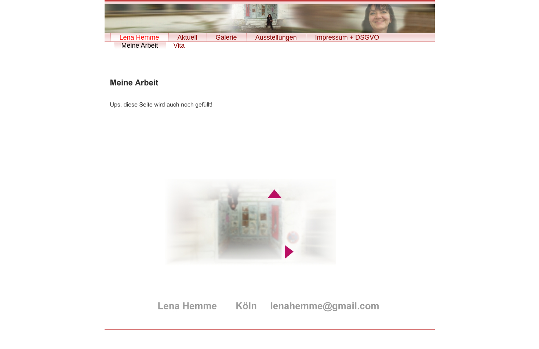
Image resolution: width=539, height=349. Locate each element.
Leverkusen (269, 336)
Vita (179, 45)
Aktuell (187, 37)
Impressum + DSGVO (347, 37)
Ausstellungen (276, 37)
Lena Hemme (139, 37)
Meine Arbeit (139, 45)
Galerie (226, 37)
